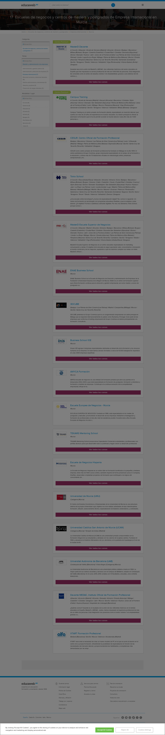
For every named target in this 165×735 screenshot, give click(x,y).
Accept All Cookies (104, 730)
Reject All (125, 730)
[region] (82, 729)
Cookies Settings (144, 730)
